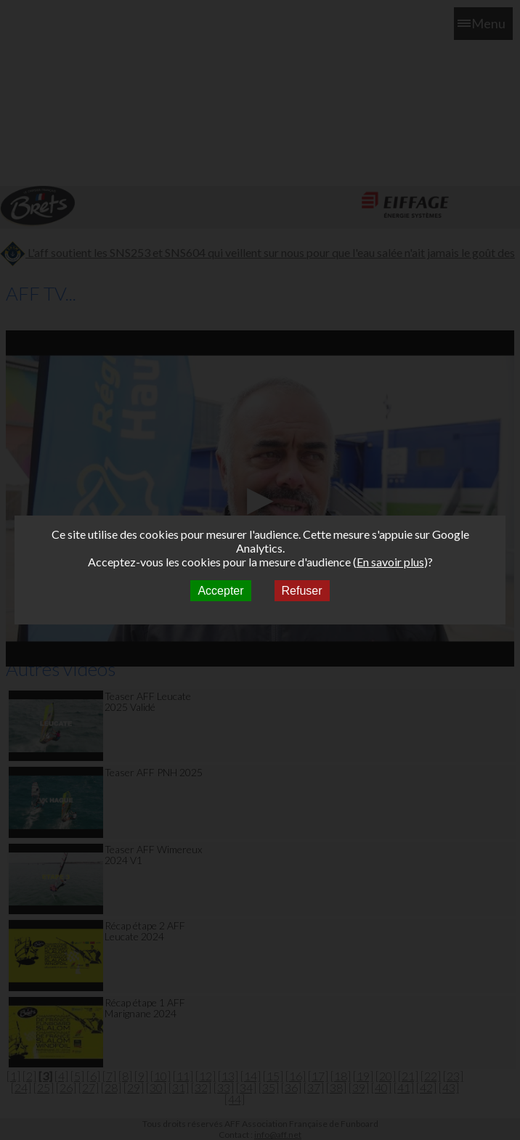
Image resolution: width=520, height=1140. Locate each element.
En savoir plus (390, 562)
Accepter (220, 591)
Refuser (302, 591)
